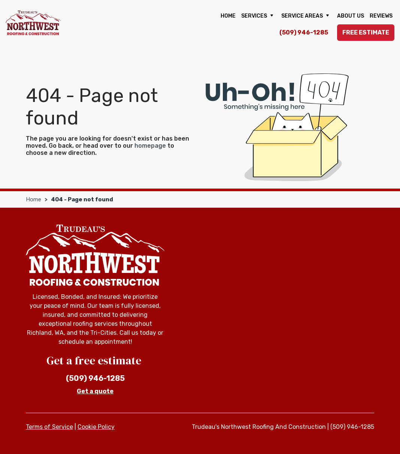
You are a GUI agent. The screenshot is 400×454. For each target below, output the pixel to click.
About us (350, 16)
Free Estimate (365, 32)
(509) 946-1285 (303, 32)
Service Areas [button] (306, 16)
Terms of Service (49, 426)
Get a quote (95, 391)
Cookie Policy (96, 426)
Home (228, 16)
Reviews (381, 16)
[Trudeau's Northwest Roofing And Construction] (33, 22)
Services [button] (258, 16)
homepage (150, 145)
